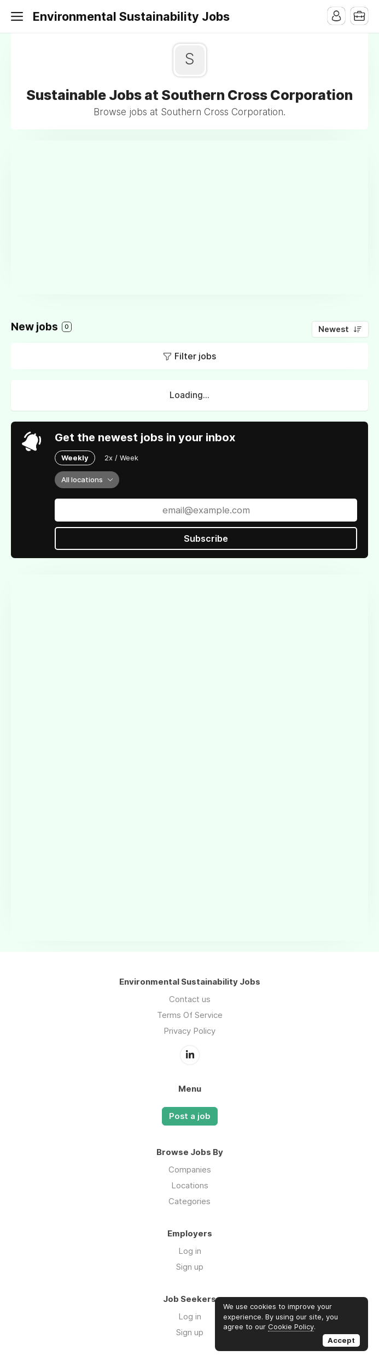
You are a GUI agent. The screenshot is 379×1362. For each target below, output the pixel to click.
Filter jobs (195, 356)
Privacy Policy (189, 1031)
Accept (341, 1340)
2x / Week (121, 457)
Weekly (75, 457)
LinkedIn (189, 1055)
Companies (189, 1169)
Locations (189, 1185)
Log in (189, 1251)
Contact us (190, 999)
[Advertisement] (195, 216)
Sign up (189, 1267)
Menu (19, 16)
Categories (189, 1201)
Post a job (190, 1116)
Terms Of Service (190, 1015)
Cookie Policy (291, 1326)
